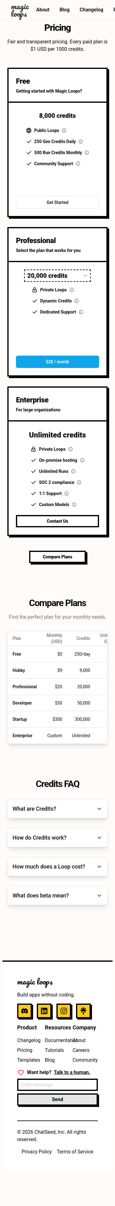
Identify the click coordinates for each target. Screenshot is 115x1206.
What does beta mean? (57, 895)
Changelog (91, 10)
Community (85, 1060)
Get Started (57, 202)
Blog (64, 10)
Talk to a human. (72, 1072)
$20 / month (57, 361)
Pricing (25, 1050)
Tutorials (54, 1050)
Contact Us (57, 521)
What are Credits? (57, 808)
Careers (81, 1050)
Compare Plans (57, 556)
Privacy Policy (36, 1152)
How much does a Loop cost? (57, 866)
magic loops (35, 981)
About (42, 10)
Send (57, 1099)
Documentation (61, 1040)
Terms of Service (75, 1152)
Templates (28, 1060)
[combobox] (57, 276)
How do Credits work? (57, 837)
